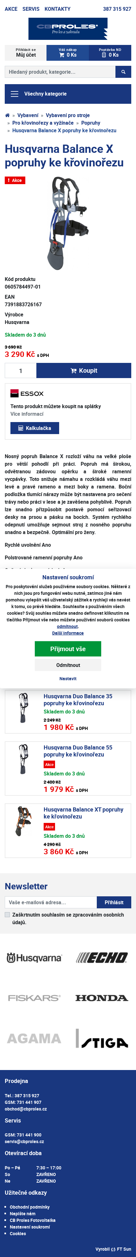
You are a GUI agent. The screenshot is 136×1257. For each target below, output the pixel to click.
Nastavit (68, 678)
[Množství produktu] (21, 370)
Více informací (26, 413)
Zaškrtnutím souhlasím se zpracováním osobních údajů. (68, 918)
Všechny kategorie (38, 94)
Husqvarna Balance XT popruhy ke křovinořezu (83, 813)
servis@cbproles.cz (24, 1141)
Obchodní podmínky (30, 1207)
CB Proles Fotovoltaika (33, 1220)
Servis (31, 8)
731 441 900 (29, 1135)
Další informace (68, 633)
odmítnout (67, 626)
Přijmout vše (68, 648)
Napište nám (22, 1213)
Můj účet (26, 52)
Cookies (18, 1233)
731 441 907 (29, 1102)
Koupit (83, 370)
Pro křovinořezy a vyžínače (43, 122)
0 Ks (68, 52)
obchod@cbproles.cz (26, 1109)
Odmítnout (68, 665)
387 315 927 (117, 8)
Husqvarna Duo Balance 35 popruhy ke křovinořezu (78, 699)
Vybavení (27, 115)
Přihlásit (114, 902)
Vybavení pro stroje (68, 115)
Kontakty (58, 8)
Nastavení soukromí (30, 1227)
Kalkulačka (34, 428)
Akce (11, 8)
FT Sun (121, 1249)
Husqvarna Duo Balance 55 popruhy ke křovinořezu (78, 751)
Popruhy (90, 122)
